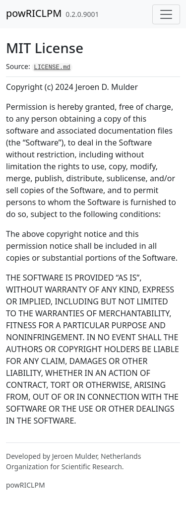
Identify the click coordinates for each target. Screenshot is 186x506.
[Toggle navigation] (166, 14)
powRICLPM (34, 13)
